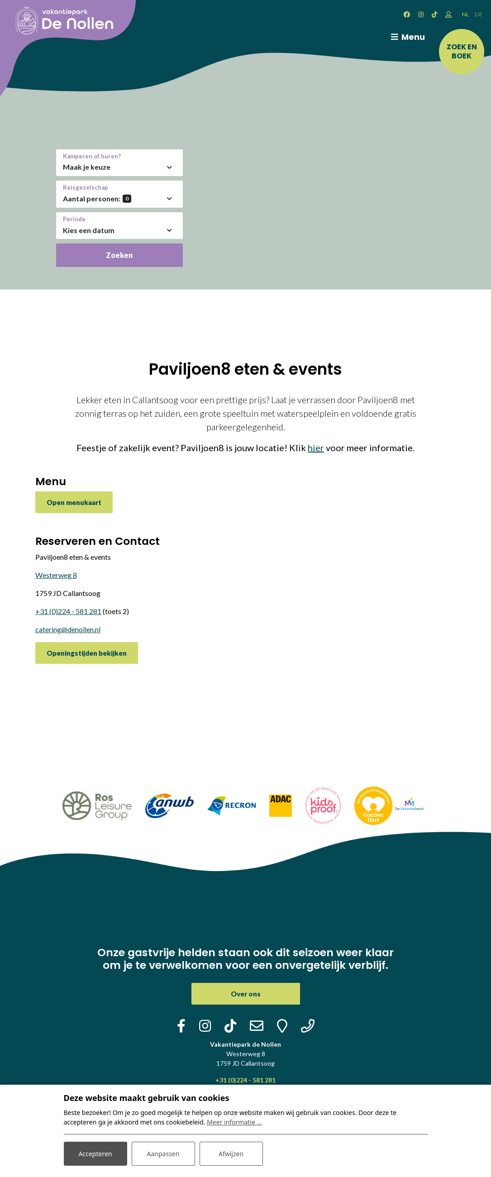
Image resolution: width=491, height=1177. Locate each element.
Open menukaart (74, 502)
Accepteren (95, 1153)
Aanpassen (163, 1153)
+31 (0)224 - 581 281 (68, 611)
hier (316, 447)
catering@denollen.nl (67, 629)
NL (465, 14)
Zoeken (119, 255)
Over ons (246, 994)
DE (478, 14)
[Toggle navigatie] (406, 37)
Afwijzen (231, 1153)
